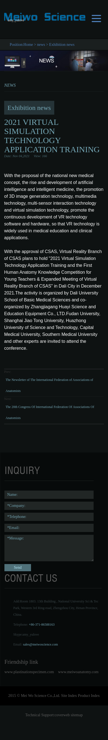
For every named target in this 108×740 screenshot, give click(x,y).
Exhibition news (61, 45)
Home (28, 45)
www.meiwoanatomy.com (78, 672)
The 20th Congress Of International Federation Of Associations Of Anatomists (50, 412)
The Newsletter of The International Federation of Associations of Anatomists (49, 385)
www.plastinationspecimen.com (29, 672)
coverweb (62, 715)
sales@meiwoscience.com (40, 644)
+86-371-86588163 (42, 624)
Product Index (89, 696)
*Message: (49, 548)
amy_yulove (30, 634)
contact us (30, 578)
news (41, 45)
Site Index (69, 696)
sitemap (77, 715)
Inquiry (22, 470)
